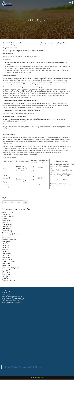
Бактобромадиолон (7, 291)
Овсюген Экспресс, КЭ (9, 216)
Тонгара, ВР (6, 277)
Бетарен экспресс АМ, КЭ (10, 267)
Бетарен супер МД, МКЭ (10, 269)
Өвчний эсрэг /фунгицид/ (10, 301)
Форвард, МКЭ (7, 224)
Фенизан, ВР (6, 218)
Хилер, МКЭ (6, 273)
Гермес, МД (6, 263)
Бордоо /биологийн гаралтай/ (11, 303)
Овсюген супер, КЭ (8, 261)
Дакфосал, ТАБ (7, 232)
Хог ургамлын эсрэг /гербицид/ (11, 297)
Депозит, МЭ (6, 279)
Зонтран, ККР (6, 244)
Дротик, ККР (6, 257)
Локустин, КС (6, 253)
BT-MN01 (4, 293)
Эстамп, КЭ (6, 275)
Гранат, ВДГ (6, 265)
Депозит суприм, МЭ (9, 281)
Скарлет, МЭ (6, 226)
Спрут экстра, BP (8, 212)
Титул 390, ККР (7, 230)
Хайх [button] (25, 202)
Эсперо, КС (6, 246)
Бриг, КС (5, 271)
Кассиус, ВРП (6, 242)
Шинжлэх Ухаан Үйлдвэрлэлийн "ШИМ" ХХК (22, 367)
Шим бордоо (5, 295)
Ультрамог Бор (7, 238)
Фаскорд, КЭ (6, 249)
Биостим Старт (7, 236)
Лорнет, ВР (6, 222)
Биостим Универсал (9, 240)
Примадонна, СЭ (7, 220)
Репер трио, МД (7, 259)
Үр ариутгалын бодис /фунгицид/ (12, 299)
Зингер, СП (6, 214)
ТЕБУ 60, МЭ (6, 228)
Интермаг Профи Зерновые (11, 234)
